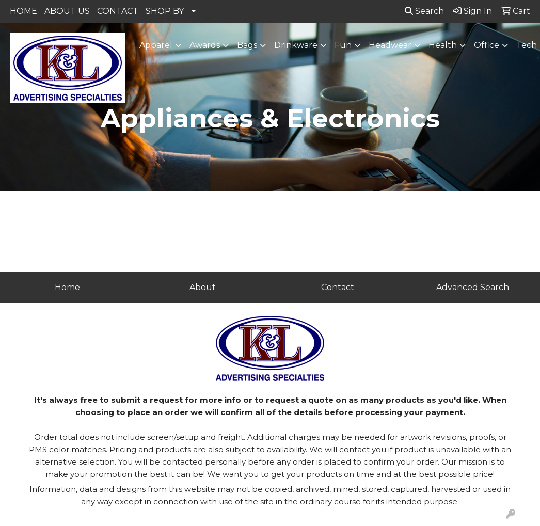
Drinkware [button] (295, 45)
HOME (23, 11)
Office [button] (486, 45)
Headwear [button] (390, 45)
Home (67, 287)
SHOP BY (165, 11)
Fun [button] (343, 45)
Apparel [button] (155, 45)
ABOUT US (67, 11)
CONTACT (117, 11)
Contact (337, 287)
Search (424, 11)
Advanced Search (472, 287)
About (202, 287)
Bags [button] (247, 45)
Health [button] (442, 45)
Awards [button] (204, 45)
